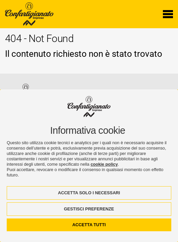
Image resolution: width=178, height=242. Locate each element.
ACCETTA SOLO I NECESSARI (89, 192)
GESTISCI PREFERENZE (89, 208)
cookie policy (104, 164)
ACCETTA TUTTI (89, 224)
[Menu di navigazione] (168, 14)
